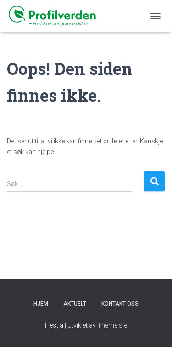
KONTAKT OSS (120, 304)
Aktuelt (74, 304)
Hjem (40, 304)
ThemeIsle (112, 325)
